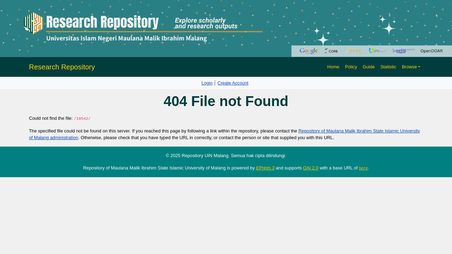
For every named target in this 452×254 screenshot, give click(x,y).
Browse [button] (409, 66)
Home (333, 66)
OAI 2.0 (310, 168)
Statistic (388, 66)
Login (207, 83)
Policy (351, 66)
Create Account (233, 83)
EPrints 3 (265, 168)
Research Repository (62, 67)
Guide (369, 66)
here (363, 168)
